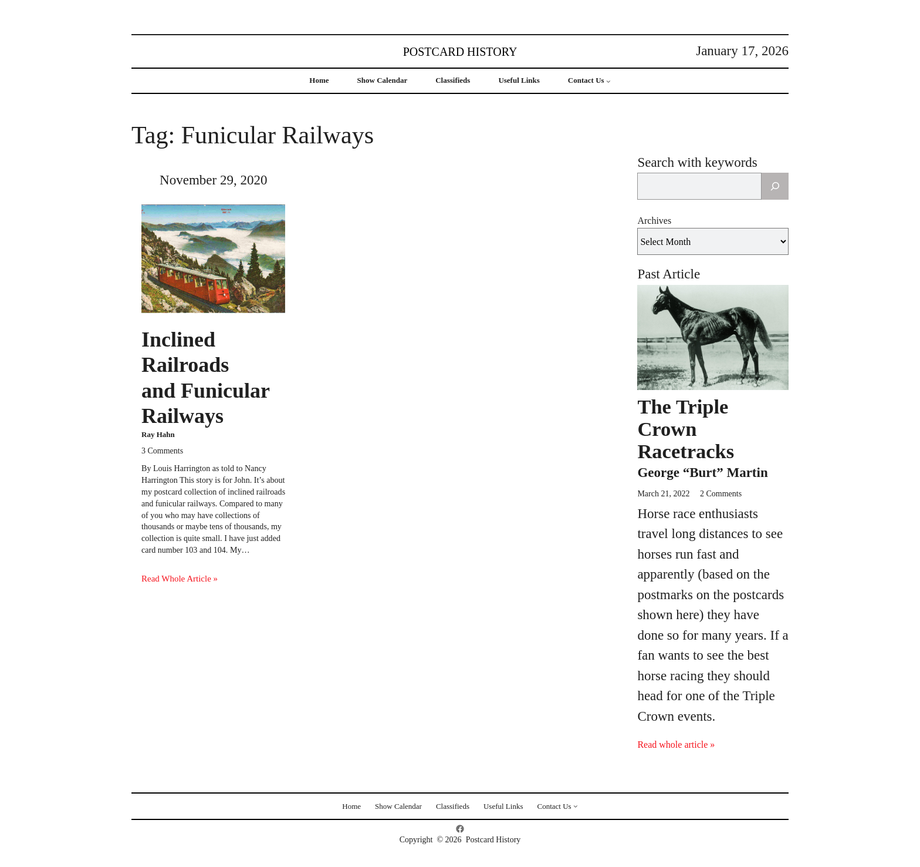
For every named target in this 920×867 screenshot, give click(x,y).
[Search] (775, 186)
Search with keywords (697, 162)
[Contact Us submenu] (608, 81)
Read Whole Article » (179, 578)
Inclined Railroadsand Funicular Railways (205, 378)
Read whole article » (676, 745)
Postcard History (460, 51)
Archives (654, 221)
